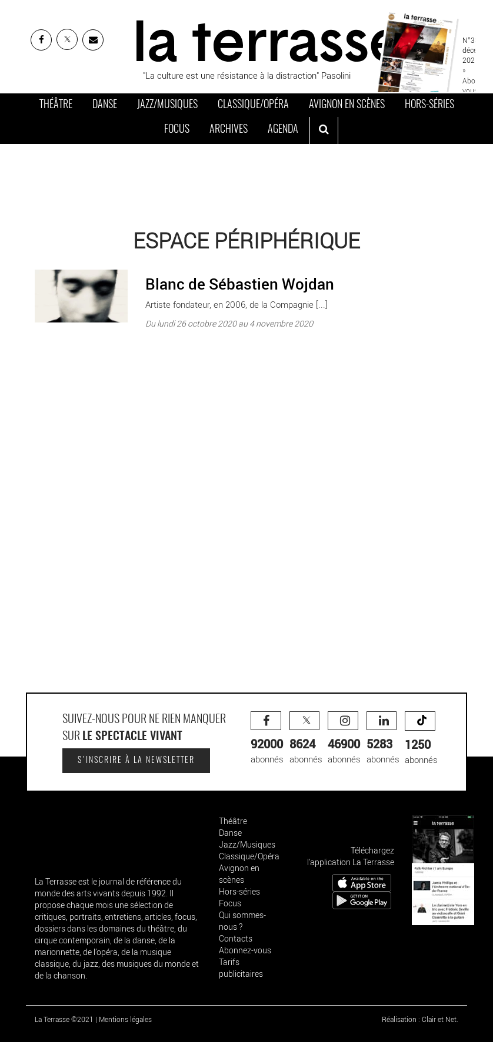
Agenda (283, 130)
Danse (104, 105)
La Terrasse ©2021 (64, 1019)
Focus (176, 130)
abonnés (267, 738)
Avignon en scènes (347, 105)
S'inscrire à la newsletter (136, 761)
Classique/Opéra (253, 105)
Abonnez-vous (245, 950)
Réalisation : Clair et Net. (420, 1019)
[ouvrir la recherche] (324, 130)
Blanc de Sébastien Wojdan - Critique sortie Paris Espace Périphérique (169, 267)
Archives (228, 130)
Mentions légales (125, 1019)
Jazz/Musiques (167, 105)
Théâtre (55, 105)
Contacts (235, 938)
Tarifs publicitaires (241, 967)
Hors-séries (429, 105)
